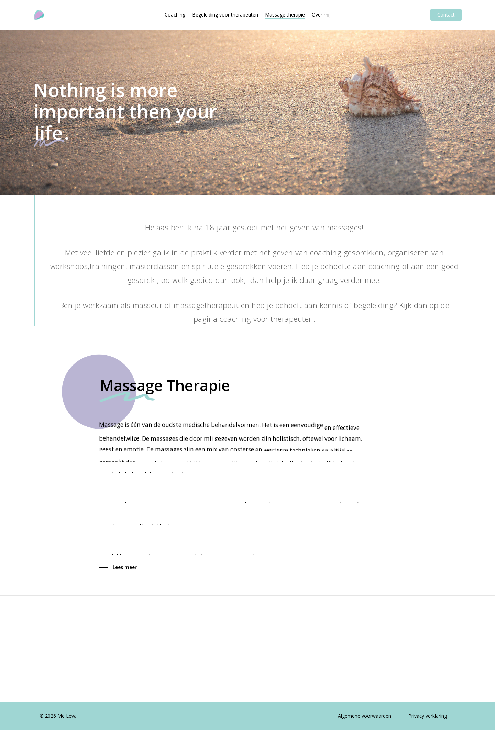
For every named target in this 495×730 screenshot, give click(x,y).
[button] (118, 567)
